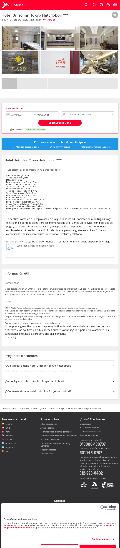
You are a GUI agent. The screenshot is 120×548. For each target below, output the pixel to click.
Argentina (10, 447)
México (8, 451)
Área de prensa (47, 427)
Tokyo (52, 408)
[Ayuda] (108, 5)
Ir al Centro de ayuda (89, 428)
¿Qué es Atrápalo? (48, 423)
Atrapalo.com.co (10, 408)
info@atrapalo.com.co (96, 478)
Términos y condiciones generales (56, 431)
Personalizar (59, 541)
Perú (7, 431)
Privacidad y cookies (49, 439)
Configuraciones (101, 531)
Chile (7, 427)
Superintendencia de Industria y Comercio (55, 444)
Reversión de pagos (89, 435)
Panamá (9, 435)
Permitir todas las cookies (98, 541)
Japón (43, 408)
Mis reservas (85, 424)
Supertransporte (48, 449)
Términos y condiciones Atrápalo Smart (58, 435)
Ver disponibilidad (60, 123)
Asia (35, 408)
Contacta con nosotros (90, 431)
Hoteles (25, 408)
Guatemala (10, 443)
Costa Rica (10, 439)
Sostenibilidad (47, 453)
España (8, 423)
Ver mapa (49, 19)
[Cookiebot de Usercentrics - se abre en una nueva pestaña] (102, 499)
